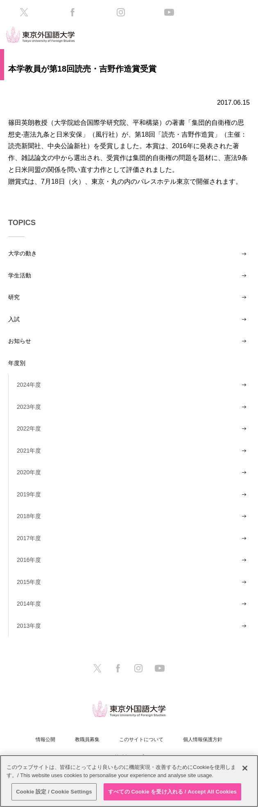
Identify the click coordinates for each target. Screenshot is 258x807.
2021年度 (29, 450)
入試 (14, 319)
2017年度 (29, 538)
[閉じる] (245, 768)
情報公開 (45, 739)
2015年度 (29, 582)
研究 (14, 297)
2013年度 (29, 625)
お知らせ (19, 341)
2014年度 (29, 603)
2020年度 (29, 472)
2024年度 (29, 384)
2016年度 (29, 560)
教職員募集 (87, 739)
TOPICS (22, 223)
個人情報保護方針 (202, 739)
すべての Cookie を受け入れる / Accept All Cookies (172, 792)
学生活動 (19, 275)
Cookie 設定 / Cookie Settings (54, 792)
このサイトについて (141, 739)
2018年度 (29, 516)
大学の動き (22, 253)
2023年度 (29, 407)
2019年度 (29, 494)
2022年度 (29, 428)
